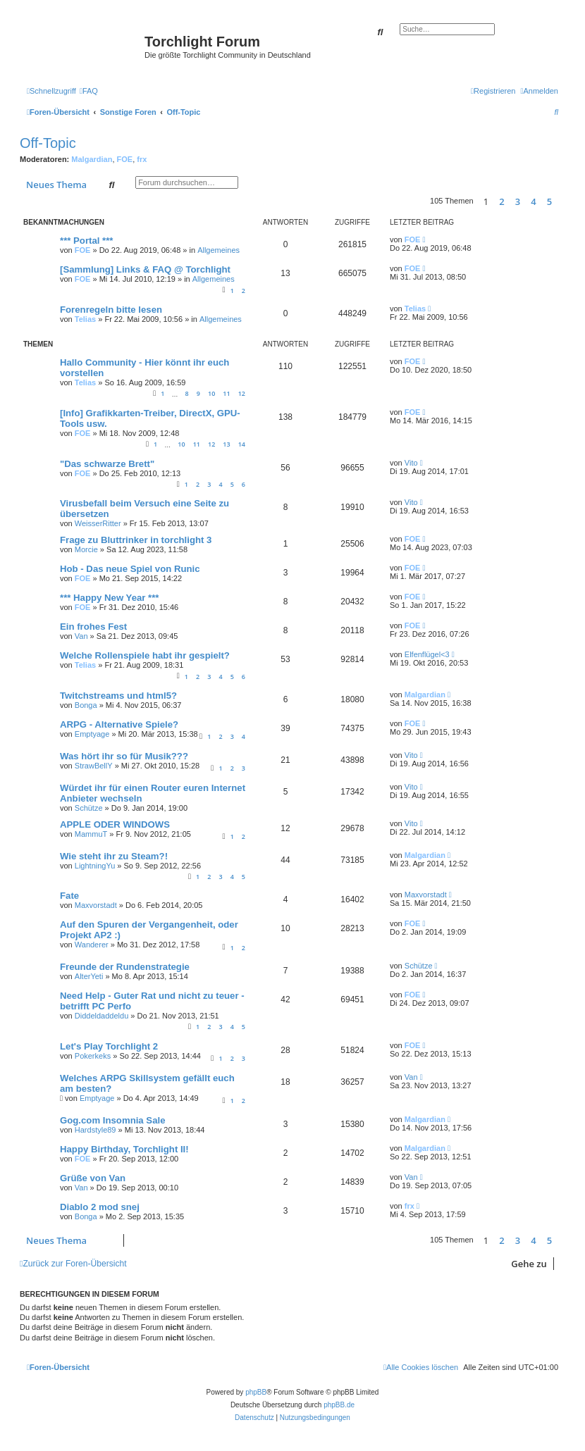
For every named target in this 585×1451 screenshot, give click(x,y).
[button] (561, 201)
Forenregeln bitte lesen (111, 309)
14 (241, 444)
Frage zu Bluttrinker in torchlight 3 (135, 540)
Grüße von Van (92, 1178)
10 (211, 393)
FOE (125, 159)
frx (142, 159)
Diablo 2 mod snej (100, 1207)
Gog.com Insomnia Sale (113, 1120)
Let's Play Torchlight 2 (109, 1046)
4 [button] (533, 201)
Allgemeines (218, 250)
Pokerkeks (93, 1056)
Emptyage (92, 734)
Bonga (86, 705)
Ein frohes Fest (93, 626)
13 (226, 444)
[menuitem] (89, 90)
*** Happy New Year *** (109, 597)
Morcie (86, 549)
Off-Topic (48, 143)
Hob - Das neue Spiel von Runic (130, 568)
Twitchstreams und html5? (118, 695)
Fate (69, 895)
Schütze (89, 808)
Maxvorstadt (96, 905)
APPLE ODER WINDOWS (115, 824)
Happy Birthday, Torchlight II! (124, 1149)
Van (81, 636)
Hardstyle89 (95, 1130)
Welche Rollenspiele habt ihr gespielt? (145, 655)
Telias (85, 319)
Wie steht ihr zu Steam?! (114, 856)
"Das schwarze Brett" (107, 464)
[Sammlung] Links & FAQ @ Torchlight (145, 269)
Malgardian (91, 159)
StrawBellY (94, 765)
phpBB (255, 1392)
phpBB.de (339, 1405)
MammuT (91, 834)
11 (226, 393)
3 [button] (517, 201)
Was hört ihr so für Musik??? (124, 756)
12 (241, 393)
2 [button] (501, 201)
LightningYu (95, 865)
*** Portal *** (86, 240)
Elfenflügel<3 (427, 654)
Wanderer (92, 944)
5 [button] (549, 201)
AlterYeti (89, 976)
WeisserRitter (98, 523)
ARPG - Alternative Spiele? (119, 724)
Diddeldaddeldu (101, 1015)
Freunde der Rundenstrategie (125, 966)
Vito (411, 463)
